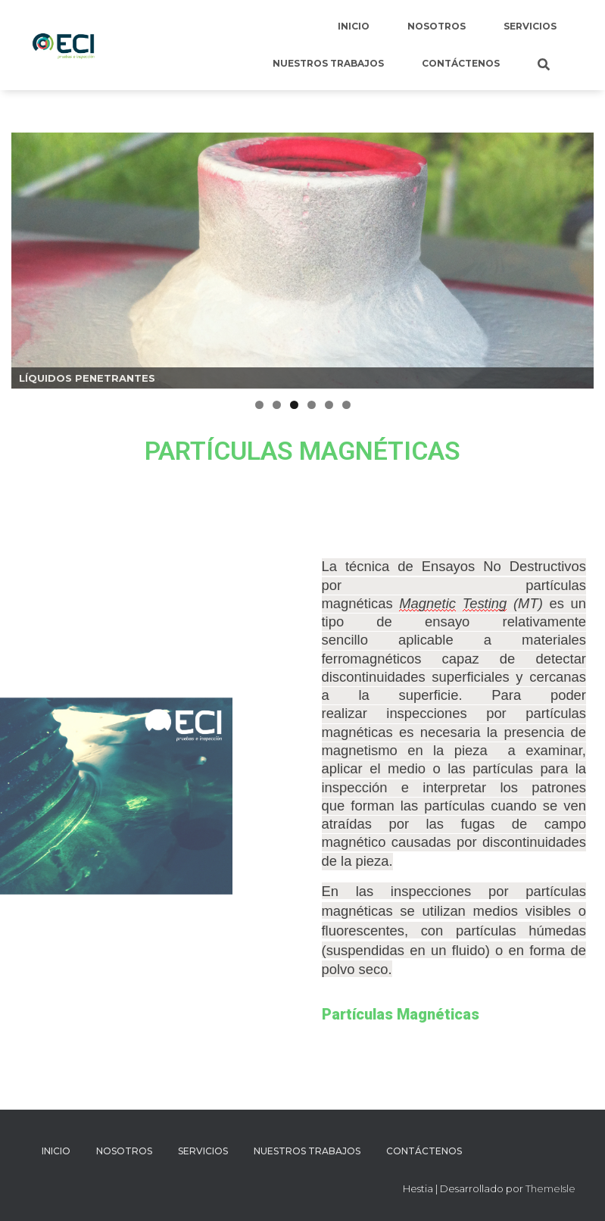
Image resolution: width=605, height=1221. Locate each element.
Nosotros (436, 26)
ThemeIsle (550, 1188)
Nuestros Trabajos (328, 63)
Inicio (354, 26)
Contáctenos (461, 63)
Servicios (530, 26)
